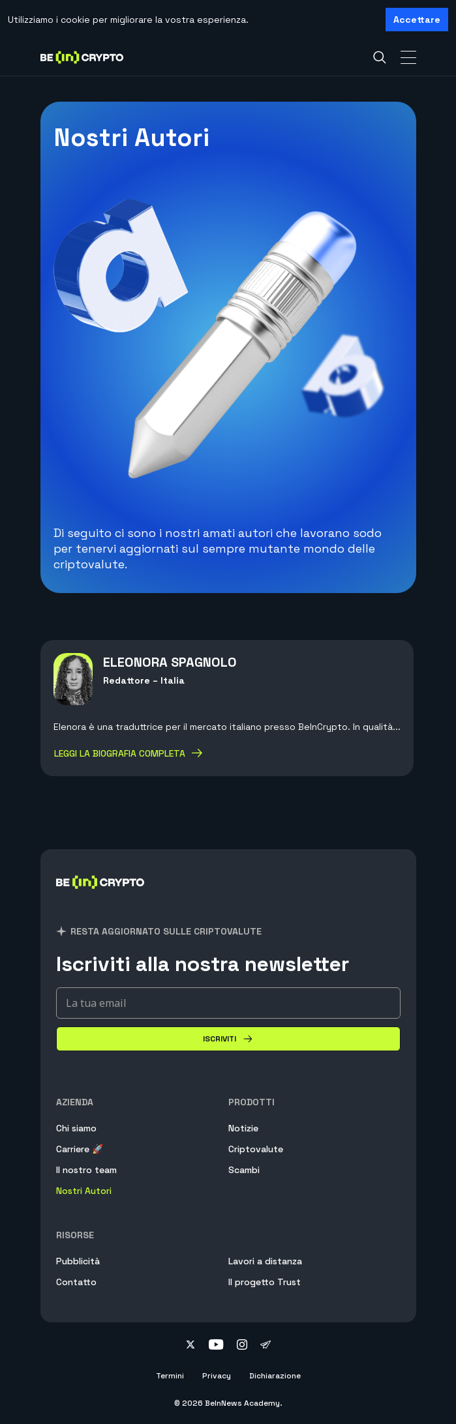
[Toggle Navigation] (408, 57)
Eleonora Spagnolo (170, 662)
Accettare (416, 19)
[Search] (380, 57)
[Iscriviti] (228, 1038)
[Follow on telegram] (265, 1346)
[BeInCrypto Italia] (100, 897)
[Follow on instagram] (242, 1346)
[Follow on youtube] (216, 1346)
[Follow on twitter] (190, 1346)
